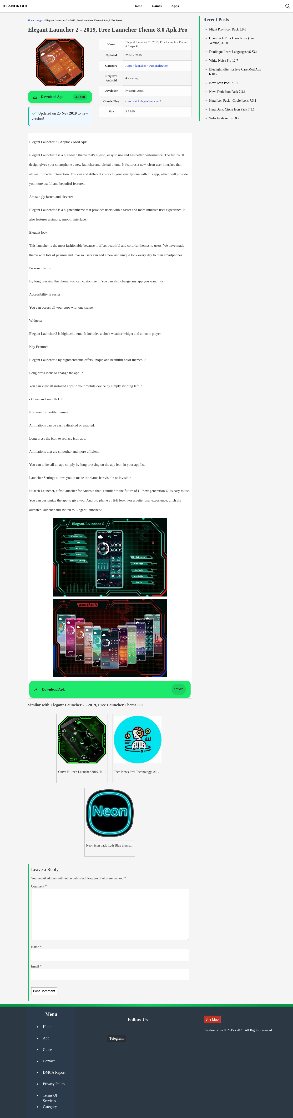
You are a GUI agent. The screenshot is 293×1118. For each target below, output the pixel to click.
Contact (49, 1061)
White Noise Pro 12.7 (223, 60)
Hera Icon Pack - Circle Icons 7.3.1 (232, 100)
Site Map (212, 1019)
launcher (140, 65)
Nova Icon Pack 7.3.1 (223, 83)
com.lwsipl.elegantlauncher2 (143, 101)
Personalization (158, 65)
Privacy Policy (54, 1084)
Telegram (116, 1038)
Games (157, 6)
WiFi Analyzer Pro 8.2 (224, 118)
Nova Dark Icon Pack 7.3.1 (227, 92)
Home (137, 6)
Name (36, 947)
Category (50, 1107)
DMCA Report (54, 1072)
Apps (175, 6)
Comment (39, 886)
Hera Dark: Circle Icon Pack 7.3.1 (232, 109)
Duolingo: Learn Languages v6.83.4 (233, 52)
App (46, 1038)
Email (36, 966)
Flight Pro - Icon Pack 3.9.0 (227, 29)
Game (47, 1050)
